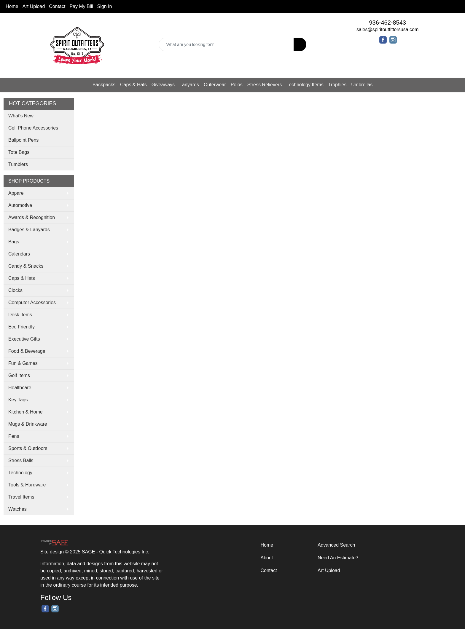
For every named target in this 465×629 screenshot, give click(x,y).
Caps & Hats (133, 84)
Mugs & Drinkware (27, 424)
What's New (21, 115)
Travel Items (21, 496)
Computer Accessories (32, 302)
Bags (13, 241)
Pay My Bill (81, 6)
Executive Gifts (24, 338)
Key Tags (18, 399)
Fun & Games (23, 363)
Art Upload (34, 6)
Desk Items (20, 314)
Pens (13, 436)
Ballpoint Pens (23, 140)
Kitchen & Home (25, 411)
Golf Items (19, 375)
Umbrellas (361, 84)
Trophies (337, 84)
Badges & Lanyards (29, 229)
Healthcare (19, 387)
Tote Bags (18, 152)
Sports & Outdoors (27, 448)
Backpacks (104, 84)
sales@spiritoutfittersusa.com (387, 29)
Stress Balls (20, 460)
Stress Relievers (264, 84)
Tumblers (18, 164)
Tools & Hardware (27, 484)
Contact (57, 6)
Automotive (20, 205)
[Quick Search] (226, 44)
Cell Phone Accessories (33, 127)
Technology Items (305, 84)
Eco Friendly (21, 326)
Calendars (19, 253)
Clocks (15, 290)
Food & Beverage (26, 351)
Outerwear (215, 84)
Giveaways (163, 84)
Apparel (16, 193)
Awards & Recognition (31, 217)
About (267, 557)
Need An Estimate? (338, 557)
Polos (237, 84)
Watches (17, 509)
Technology (20, 472)
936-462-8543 (387, 22)
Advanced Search (336, 544)
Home (12, 6)
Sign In (104, 6)
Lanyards (189, 84)
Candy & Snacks (25, 266)
